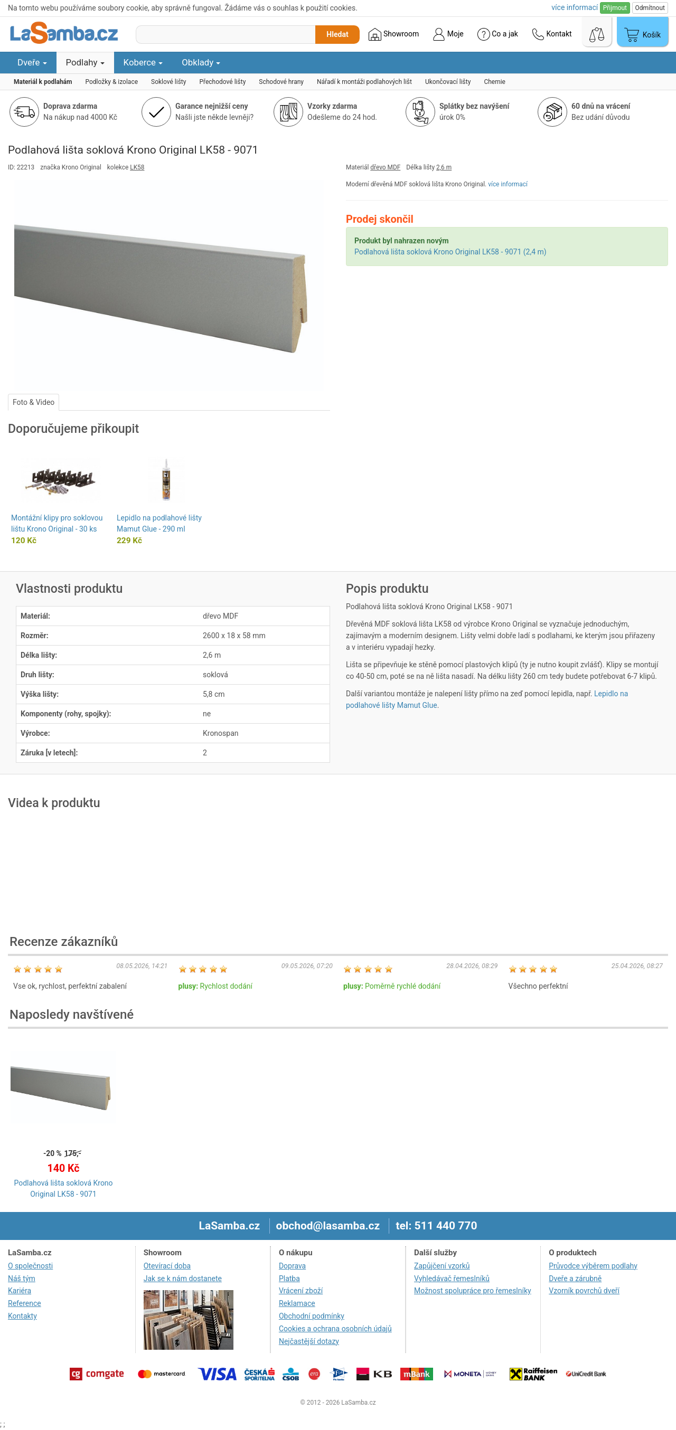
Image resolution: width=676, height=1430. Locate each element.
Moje (448, 34)
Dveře (32, 62)
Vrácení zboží (301, 1290)
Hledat (337, 34)
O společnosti (30, 1266)
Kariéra (19, 1290)
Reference (24, 1303)
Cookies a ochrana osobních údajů (335, 1328)
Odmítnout (650, 8)
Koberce (143, 62)
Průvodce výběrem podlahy (593, 1266)
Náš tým (21, 1278)
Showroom (394, 34)
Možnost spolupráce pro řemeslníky (472, 1290)
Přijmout (615, 8)
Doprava (292, 1266)
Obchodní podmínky (311, 1316)
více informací (508, 184)
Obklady (201, 62)
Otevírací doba (167, 1266)
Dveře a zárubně (575, 1278)
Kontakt (552, 34)
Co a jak (497, 34)
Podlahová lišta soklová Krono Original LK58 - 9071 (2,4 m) (450, 252)
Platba (289, 1278)
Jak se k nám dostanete (183, 1278)
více (574, 7)
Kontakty (22, 1316)
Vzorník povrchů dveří (584, 1290)
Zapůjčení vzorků (442, 1266)
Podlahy (85, 62)
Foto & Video (33, 402)
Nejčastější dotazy (309, 1341)
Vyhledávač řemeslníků (452, 1278)
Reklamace (297, 1303)
